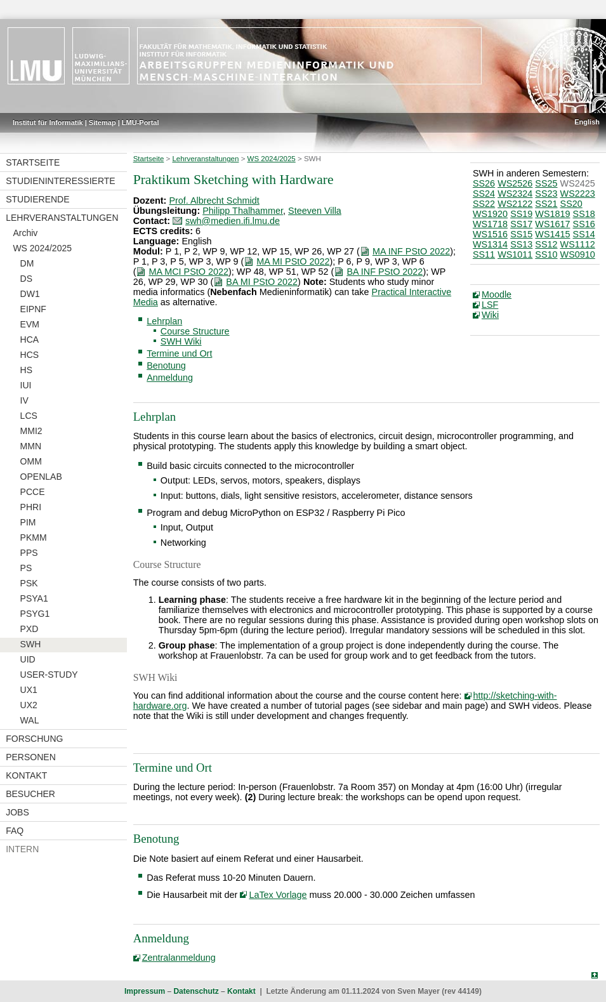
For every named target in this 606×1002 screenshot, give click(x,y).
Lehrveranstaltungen (62, 218)
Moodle (496, 294)
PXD (29, 629)
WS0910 (577, 254)
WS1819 (552, 214)
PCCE (32, 492)
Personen (31, 757)
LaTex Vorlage (277, 895)
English (587, 122)
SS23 (546, 193)
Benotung (166, 365)
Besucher (30, 794)
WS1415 (552, 234)
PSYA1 (34, 598)
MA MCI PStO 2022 (188, 272)
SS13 (521, 244)
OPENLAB (41, 476)
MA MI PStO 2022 (292, 261)
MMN (30, 446)
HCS (29, 355)
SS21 (546, 204)
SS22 (484, 204)
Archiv (25, 233)
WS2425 (577, 183)
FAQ (14, 831)
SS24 (484, 193)
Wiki (490, 315)
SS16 (584, 224)
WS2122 (514, 204)
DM (27, 263)
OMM (31, 461)
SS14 (584, 234)
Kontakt (26, 775)
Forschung (34, 739)
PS (26, 568)
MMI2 (31, 431)
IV (24, 400)
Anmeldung (170, 377)
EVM (29, 324)
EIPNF (33, 309)
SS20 (571, 204)
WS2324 (514, 193)
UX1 (28, 690)
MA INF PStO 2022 (411, 251)
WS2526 (514, 183)
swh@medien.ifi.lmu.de (232, 221)
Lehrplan (164, 321)
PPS (29, 553)
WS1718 (490, 224)
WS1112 (577, 244)
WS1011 (514, 254)
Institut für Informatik (48, 122)
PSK (29, 583)
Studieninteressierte (60, 181)
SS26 (484, 183)
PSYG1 (35, 614)
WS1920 (490, 214)
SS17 (521, 224)
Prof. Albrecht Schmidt (214, 200)
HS (26, 370)
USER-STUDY (49, 674)
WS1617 (552, 224)
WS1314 (490, 244)
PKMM (33, 537)
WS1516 (490, 234)
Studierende (37, 199)
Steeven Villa (314, 211)
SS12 (546, 244)
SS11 (484, 254)
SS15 (521, 234)
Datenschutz (195, 991)
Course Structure (195, 331)
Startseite (33, 162)
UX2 (28, 705)
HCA (29, 339)
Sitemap (102, 122)
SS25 (546, 183)
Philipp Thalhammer (242, 211)
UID (28, 659)
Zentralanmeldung (179, 958)
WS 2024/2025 (42, 248)
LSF (490, 305)
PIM (28, 522)
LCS (28, 416)
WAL (29, 720)
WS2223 (577, 193)
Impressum (144, 991)
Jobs (17, 812)
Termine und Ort (179, 353)
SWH (30, 644)
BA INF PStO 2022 (384, 272)
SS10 (546, 254)
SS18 (584, 214)
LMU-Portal (140, 122)
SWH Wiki (181, 341)
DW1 (30, 294)
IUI (26, 385)
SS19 (521, 214)
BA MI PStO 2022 (262, 282)
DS (26, 279)
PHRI (30, 507)
